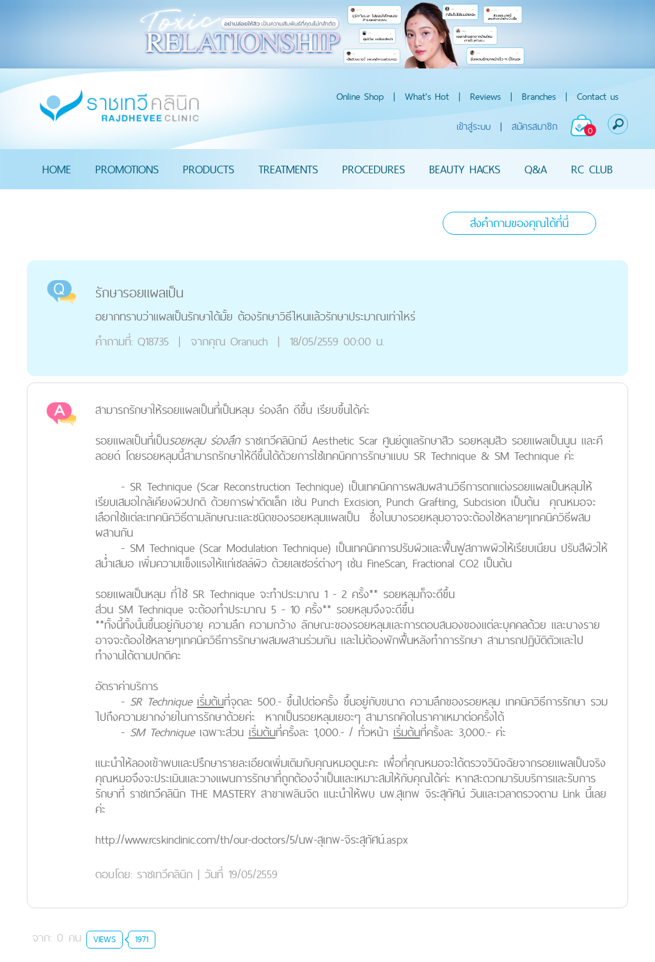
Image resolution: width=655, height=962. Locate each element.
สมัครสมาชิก (535, 126)
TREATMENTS (288, 169)
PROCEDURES (373, 169)
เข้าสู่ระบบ (474, 126)
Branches (539, 96)
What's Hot (427, 96)
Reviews (485, 96)
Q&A (536, 169)
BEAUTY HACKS (464, 169)
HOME (56, 169)
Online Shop (360, 96)
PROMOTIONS (127, 169)
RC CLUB (592, 169)
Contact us (598, 96)
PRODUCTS (208, 169)
